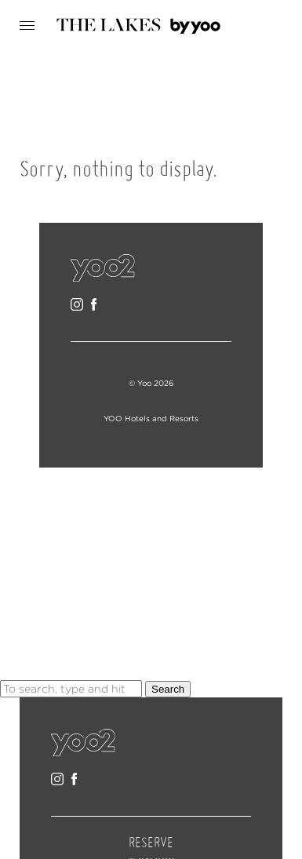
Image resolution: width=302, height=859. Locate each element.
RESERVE (151, 843)
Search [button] (167, 689)
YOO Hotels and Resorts (151, 418)
